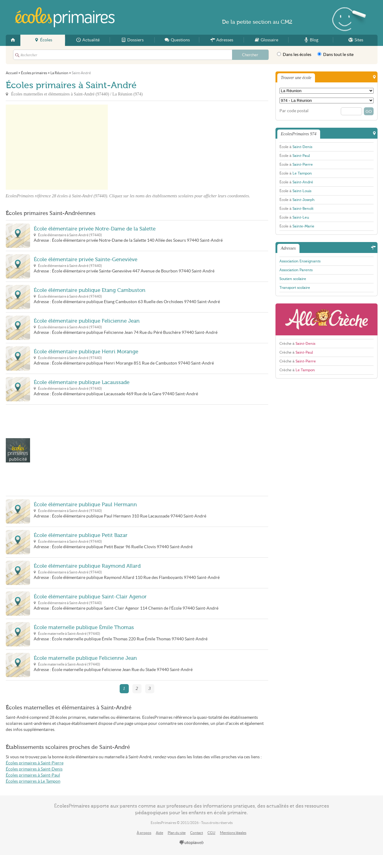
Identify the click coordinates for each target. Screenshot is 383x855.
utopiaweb (191, 843)
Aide (159, 833)
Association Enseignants (299, 261)
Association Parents (296, 270)
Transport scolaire (294, 288)
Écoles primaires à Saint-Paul (33, 775)
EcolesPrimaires (64, 17)
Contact (196, 833)
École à (295, 147)
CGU (211, 833)
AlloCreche (326, 319)
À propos (144, 833)
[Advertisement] (162, 147)
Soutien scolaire (292, 279)
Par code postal (294, 111)
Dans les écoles (294, 54)
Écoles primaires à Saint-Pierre (34, 763)
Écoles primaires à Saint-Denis (34, 769)
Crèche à (297, 343)
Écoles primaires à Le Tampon (33, 781)
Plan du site (177, 833)
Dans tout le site (335, 54)
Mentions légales (233, 833)
